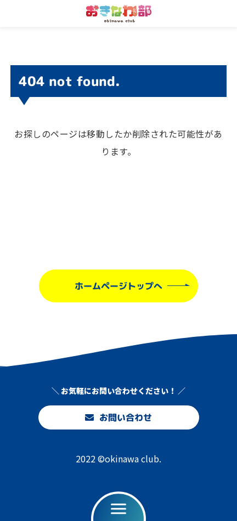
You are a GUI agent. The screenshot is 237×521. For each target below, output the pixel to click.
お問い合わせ (118, 417)
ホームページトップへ (118, 285)
